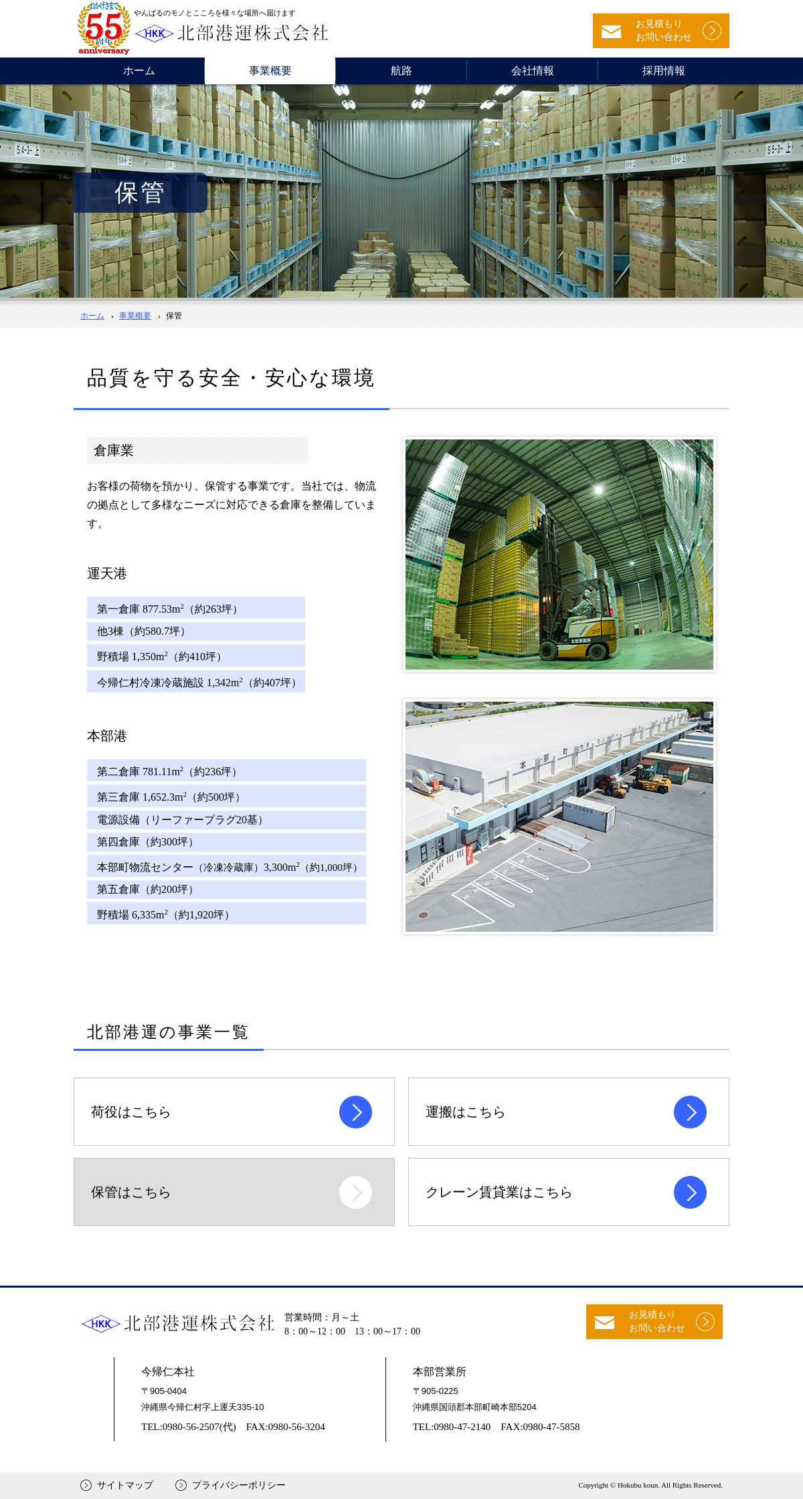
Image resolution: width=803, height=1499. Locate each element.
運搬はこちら (466, 1111)
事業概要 (270, 70)
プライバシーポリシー (239, 1485)
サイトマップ (125, 1485)
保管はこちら (131, 1192)
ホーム (139, 70)
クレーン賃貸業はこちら (499, 1192)
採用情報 (663, 70)
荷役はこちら (131, 1111)
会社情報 (532, 70)
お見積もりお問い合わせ (664, 30)
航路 (401, 70)
